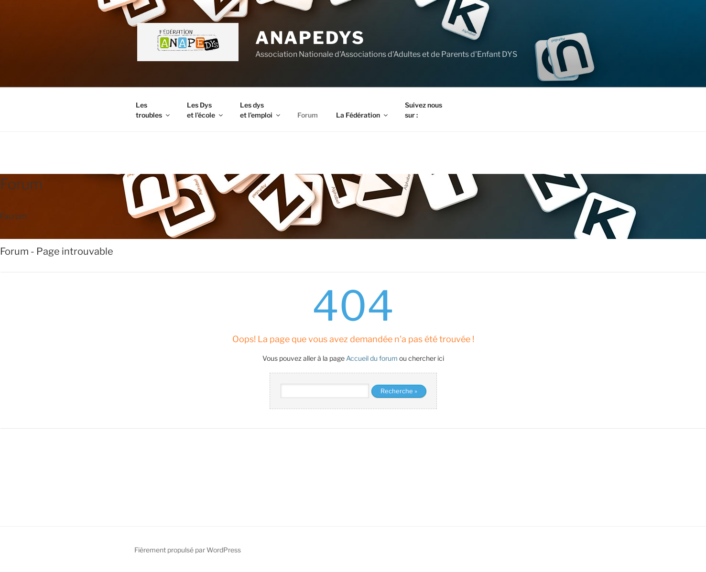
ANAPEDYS (310, 37)
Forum (307, 115)
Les (153, 110)
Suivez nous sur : (423, 110)
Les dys (261, 110)
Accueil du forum (372, 358)
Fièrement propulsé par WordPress (187, 550)
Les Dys (205, 110)
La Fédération (362, 115)
